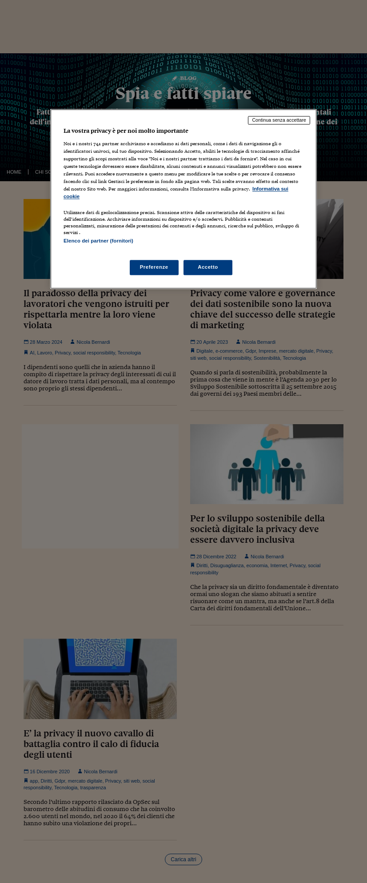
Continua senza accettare (279, 120)
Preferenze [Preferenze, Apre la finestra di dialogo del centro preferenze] (154, 267)
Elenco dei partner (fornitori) (98, 241)
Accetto (208, 267)
